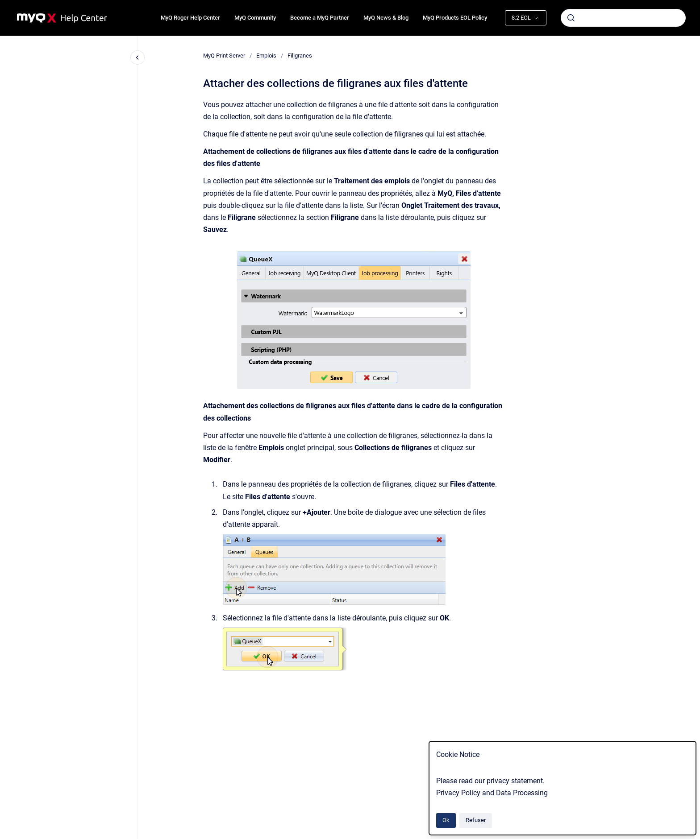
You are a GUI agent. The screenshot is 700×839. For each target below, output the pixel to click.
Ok (446, 820)
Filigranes (300, 55)
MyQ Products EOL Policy (455, 17)
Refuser (476, 820)
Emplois (266, 55)
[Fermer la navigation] (137, 57)
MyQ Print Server (224, 55)
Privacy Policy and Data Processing (492, 793)
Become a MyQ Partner (319, 17)
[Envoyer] (571, 18)
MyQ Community (255, 17)
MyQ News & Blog (385, 17)
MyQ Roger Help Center (190, 17)
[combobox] (623, 17)
